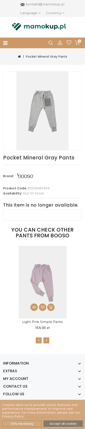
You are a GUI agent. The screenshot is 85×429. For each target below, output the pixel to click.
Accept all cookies (63, 424)
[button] (60, 42)
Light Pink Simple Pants (42, 322)
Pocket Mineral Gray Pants (46, 56)
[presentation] (39, 340)
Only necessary (21, 424)
